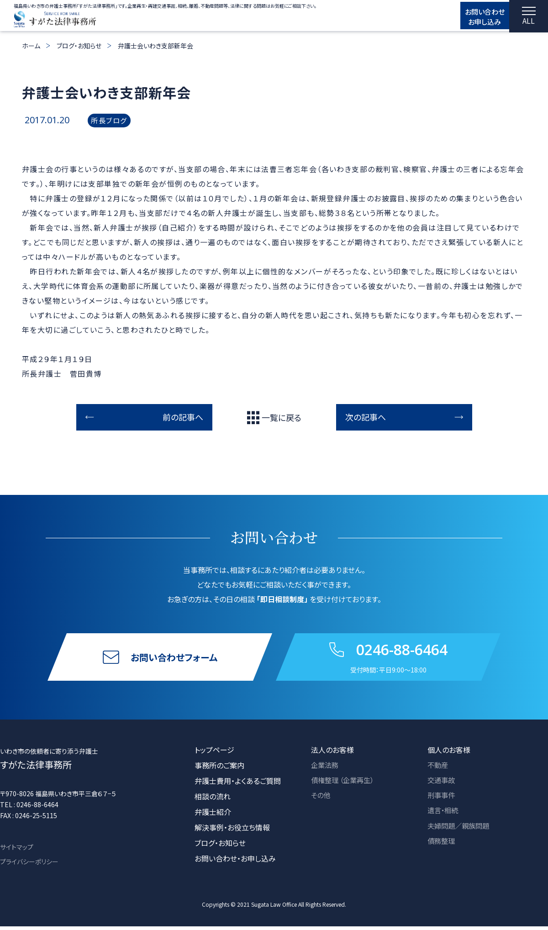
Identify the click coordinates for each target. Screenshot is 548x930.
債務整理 (442, 846)
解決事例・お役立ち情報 (232, 830)
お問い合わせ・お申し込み (235, 861)
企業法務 (325, 768)
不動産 (438, 768)
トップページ (214, 753)
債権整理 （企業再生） (345, 784)
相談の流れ (213, 799)
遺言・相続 (443, 815)
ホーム (31, 45)
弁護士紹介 (213, 815)
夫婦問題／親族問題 (460, 830)
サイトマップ (16, 850)
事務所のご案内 (219, 768)
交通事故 (442, 784)
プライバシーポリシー (29, 865)
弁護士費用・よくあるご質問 (238, 784)
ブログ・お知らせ (79, 45)
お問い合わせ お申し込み (475, 17)
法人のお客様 (332, 753)
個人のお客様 (448, 753)
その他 (321, 799)
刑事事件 (442, 799)
